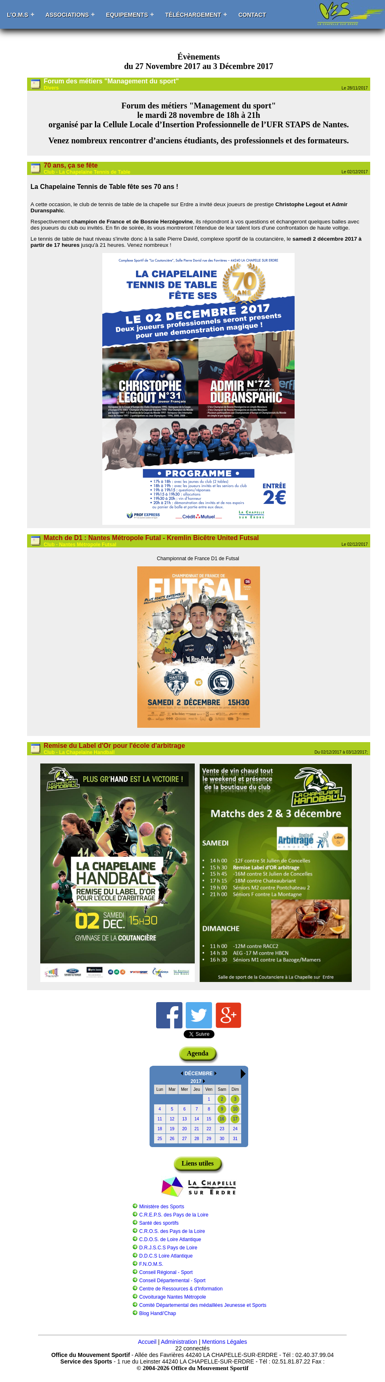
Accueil (147, 1341)
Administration (179, 1341)
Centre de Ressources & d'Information (181, 1289)
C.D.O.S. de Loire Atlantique (170, 1239)
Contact (252, 14)
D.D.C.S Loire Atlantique (166, 1256)
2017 (196, 1081)
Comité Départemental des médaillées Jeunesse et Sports (203, 1305)
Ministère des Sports (161, 1207)
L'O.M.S (17, 14)
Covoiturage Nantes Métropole (172, 1297)
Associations (67, 14)
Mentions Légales (224, 1341)
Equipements (127, 14)
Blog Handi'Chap (157, 1313)
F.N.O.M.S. (151, 1264)
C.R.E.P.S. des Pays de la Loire (174, 1215)
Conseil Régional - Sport (166, 1272)
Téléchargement (193, 14)
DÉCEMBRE (198, 1073)
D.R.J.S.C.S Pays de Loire (168, 1248)
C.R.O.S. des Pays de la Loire (172, 1231)
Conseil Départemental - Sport (172, 1280)
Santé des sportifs (159, 1223)
